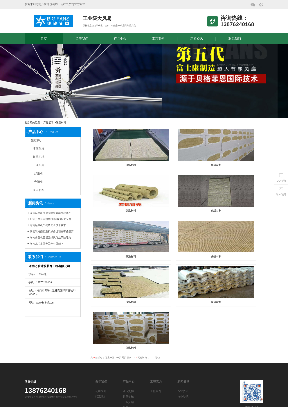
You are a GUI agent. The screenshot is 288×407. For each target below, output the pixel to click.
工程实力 (156, 338)
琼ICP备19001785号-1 (94, 399)
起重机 (38, 173)
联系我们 (234, 38)
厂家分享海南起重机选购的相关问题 (50, 219)
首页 (44, 38)
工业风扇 (38, 165)
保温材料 (38, 190)
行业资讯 (182, 354)
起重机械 (38, 156)
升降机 (38, 181)
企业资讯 (182, 348)
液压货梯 (38, 148)
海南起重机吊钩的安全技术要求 (48, 225)
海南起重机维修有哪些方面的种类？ (50, 213)
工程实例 (155, 348)
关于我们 (82, 38)
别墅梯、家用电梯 (41, 140)
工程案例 (158, 38)
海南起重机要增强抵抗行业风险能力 (50, 237)
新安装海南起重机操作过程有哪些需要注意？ (54, 231)
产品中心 (120, 38)
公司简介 (100, 348)
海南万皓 (53, 21)
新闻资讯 (196, 38)
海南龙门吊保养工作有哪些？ (46, 243)
